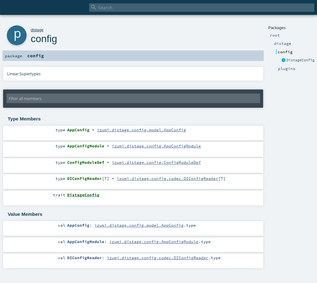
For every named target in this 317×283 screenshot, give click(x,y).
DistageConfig (300, 60)
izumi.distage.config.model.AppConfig (141, 129)
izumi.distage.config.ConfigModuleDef (156, 162)
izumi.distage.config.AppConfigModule (156, 145)
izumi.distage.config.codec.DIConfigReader (167, 178)
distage (37, 30)
